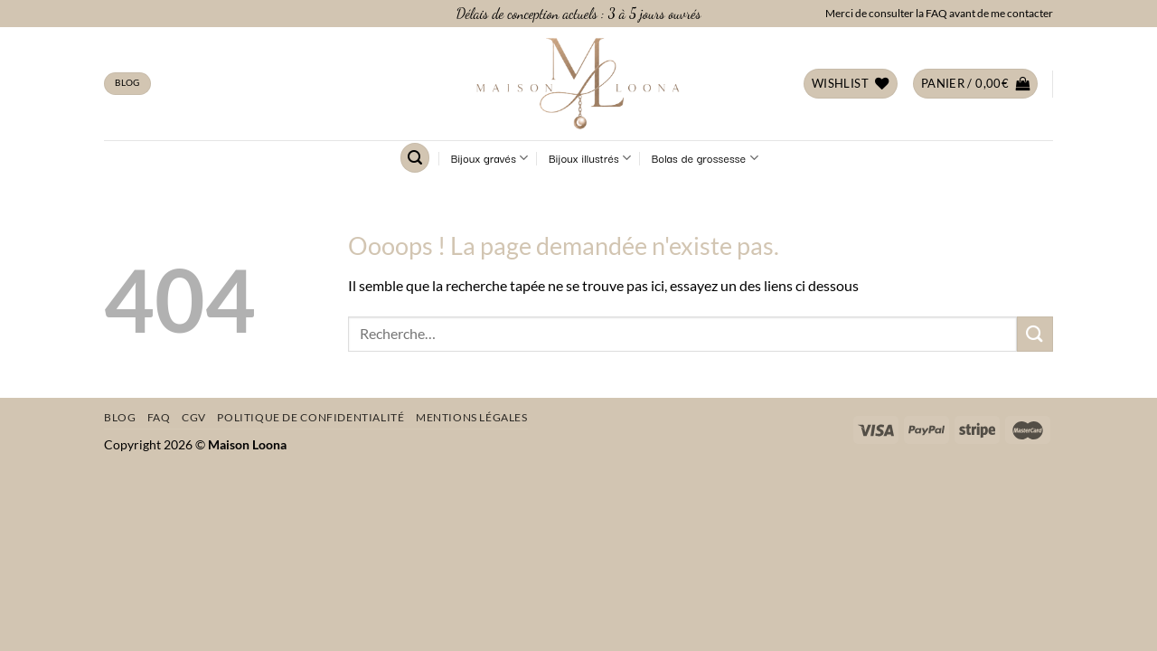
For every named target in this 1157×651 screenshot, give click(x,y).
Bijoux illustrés (590, 158)
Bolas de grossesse (705, 158)
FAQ (159, 417)
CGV (194, 417)
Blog (120, 417)
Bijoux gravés (490, 158)
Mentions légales (472, 417)
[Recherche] (414, 158)
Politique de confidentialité (310, 417)
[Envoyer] (1035, 334)
